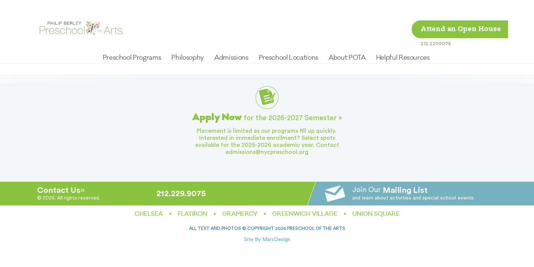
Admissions (231, 37)
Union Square (376, 214)
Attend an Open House (461, 9)
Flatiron (192, 214)
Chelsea (149, 214)
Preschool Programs (132, 37)
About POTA (347, 37)
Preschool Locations (288, 37)
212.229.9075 (436, 23)
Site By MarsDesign (267, 239)
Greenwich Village (304, 214)
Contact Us (58, 190)
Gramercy (239, 214)
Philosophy (187, 37)
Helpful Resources (403, 37)
